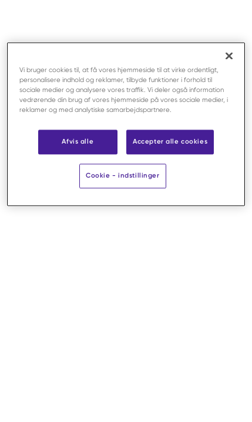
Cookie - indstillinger (123, 176)
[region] (126, 124)
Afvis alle (77, 142)
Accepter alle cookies (170, 142)
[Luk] (229, 56)
